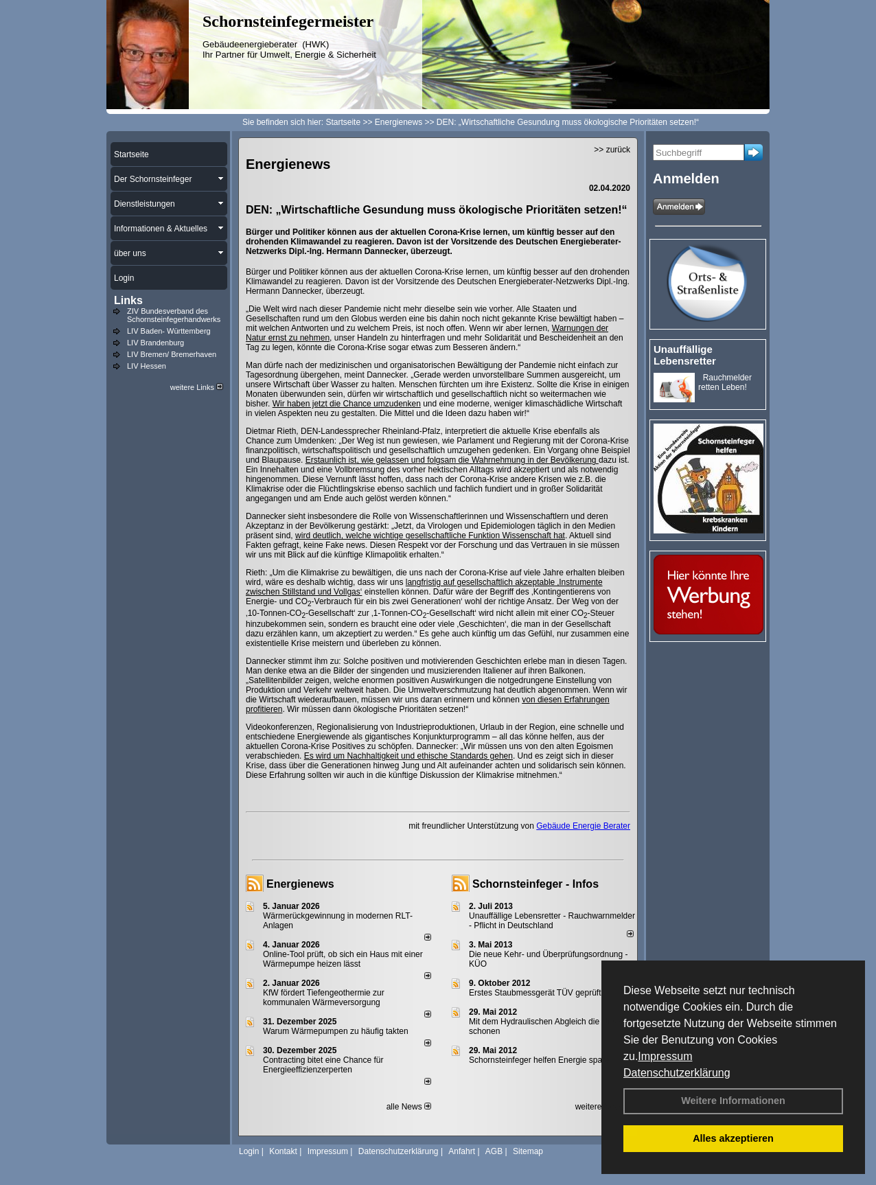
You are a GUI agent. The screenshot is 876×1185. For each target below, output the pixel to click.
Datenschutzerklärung (676, 1073)
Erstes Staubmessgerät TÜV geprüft (535, 993)
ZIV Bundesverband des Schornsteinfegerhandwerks (173, 315)
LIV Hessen (146, 366)
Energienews (300, 884)
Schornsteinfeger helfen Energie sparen (541, 1060)
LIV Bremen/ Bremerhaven (171, 354)
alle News (409, 1107)
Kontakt (283, 1151)
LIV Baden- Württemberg (169, 331)
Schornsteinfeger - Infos (535, 884)
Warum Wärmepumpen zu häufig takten (335, 1031)
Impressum (665, 1056)
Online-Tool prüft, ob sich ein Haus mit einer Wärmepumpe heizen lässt (343, 959)
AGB (494, 1151)
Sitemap (528, 1151)
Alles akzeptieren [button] (733, 1138)
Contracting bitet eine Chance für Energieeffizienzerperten (323, 1064)
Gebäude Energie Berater (583, 826)
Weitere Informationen (733, 1100)
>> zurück (612, 149)
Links (128, 300)
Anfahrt (461, 1151)
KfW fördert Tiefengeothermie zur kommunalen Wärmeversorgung (323, 997)
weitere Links (196, 387)
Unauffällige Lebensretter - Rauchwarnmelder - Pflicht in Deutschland (552, 920)
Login (249, 1151)
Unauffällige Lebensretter (685, 355)
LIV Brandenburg (155, 342)
